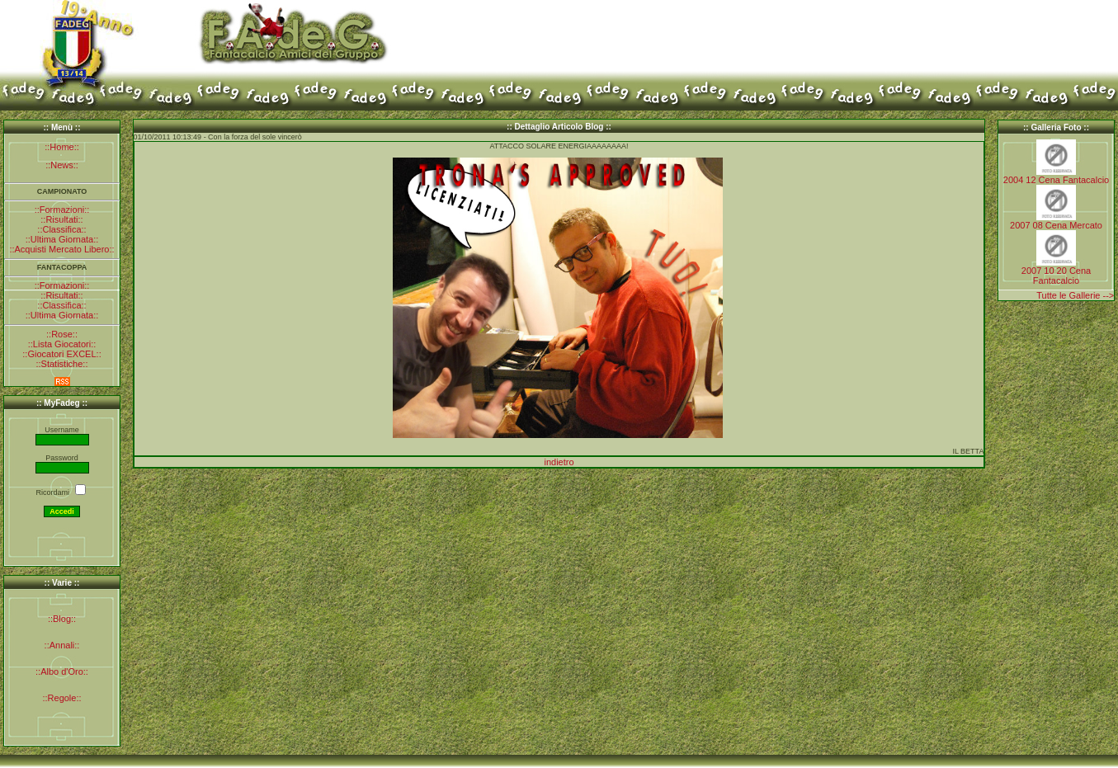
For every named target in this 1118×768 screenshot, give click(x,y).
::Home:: (62, 147)
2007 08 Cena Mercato (1056, 225)
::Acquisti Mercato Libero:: (61, 249)
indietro (558, 462)
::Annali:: (62, 645)
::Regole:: (61, 698)
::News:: (61, 165)
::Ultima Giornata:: (62, 239)
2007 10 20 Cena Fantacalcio (1056, 275)
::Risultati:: (61, 219)
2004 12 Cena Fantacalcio (1056, 180)
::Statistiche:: (62, 364)
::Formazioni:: (62, 209)
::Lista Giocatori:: (62, 344)
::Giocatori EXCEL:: (61, 354)
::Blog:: (62, 619)
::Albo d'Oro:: (61, 671)
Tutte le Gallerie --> (1075, 295)
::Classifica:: (61, 229)
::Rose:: (62, 334)
